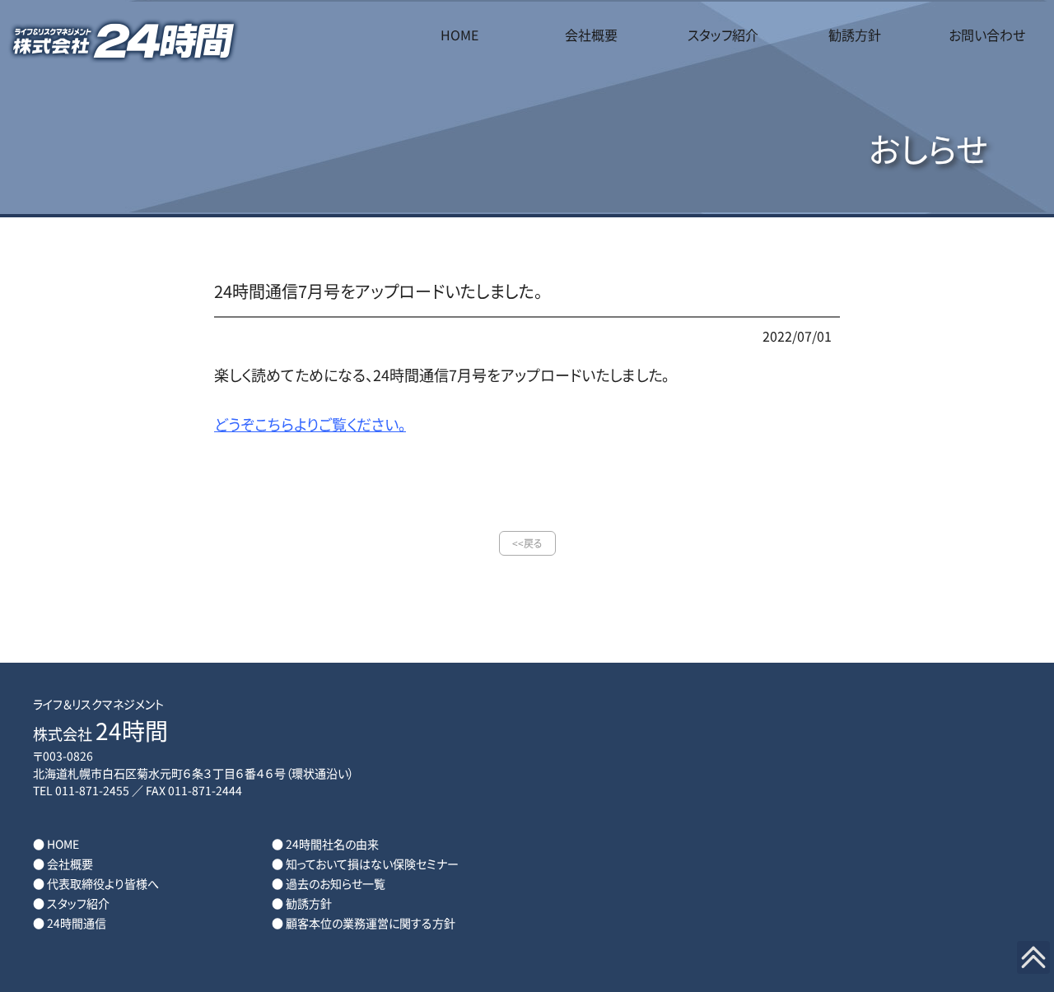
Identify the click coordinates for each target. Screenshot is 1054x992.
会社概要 (591, 34)
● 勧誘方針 (302, 903)
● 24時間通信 (69, 923)
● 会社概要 (63, 863)
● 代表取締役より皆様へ (96, 883)
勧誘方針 (854, 34)
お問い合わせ (987, 34)
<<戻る (527, 543)
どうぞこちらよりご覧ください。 (310, 424)
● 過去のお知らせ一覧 (328, 883)
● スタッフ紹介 (71, 903)
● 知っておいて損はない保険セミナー (365, 863)
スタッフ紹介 (723, 34)
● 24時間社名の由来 (325, 844)
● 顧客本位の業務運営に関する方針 (363, 923)
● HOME (56, 844)
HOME (459, 34)
